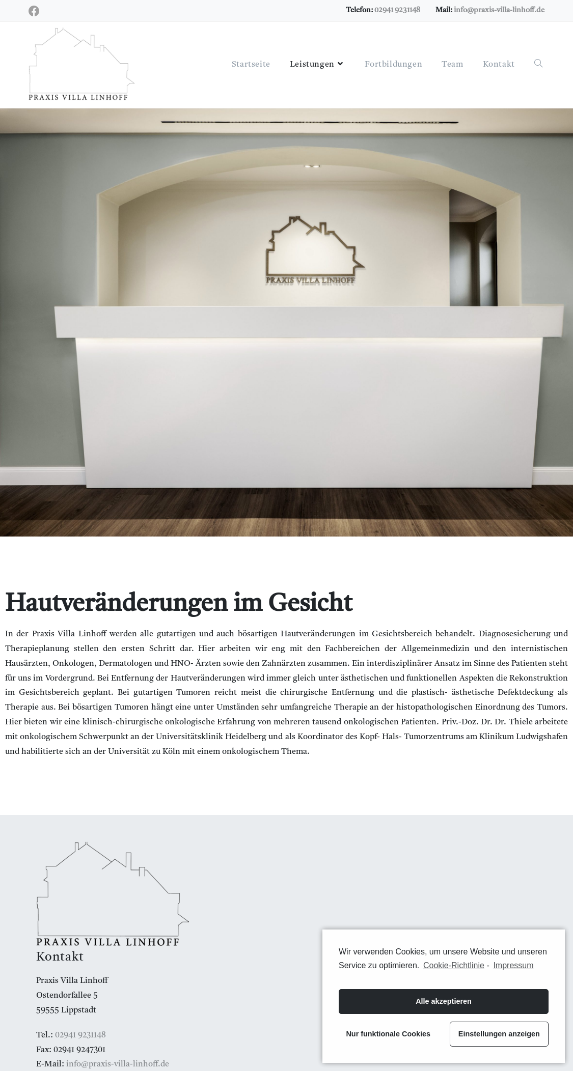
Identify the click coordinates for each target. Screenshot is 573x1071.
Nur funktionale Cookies (388, 1034)
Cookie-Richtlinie (453, 965)
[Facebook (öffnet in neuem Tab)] (36, 11)
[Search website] (538, 64)
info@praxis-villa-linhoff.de (499, 10)
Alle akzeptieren (444, 1001)
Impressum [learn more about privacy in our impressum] (513, 965)
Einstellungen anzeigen (499, 1034)
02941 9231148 (397, 10)
